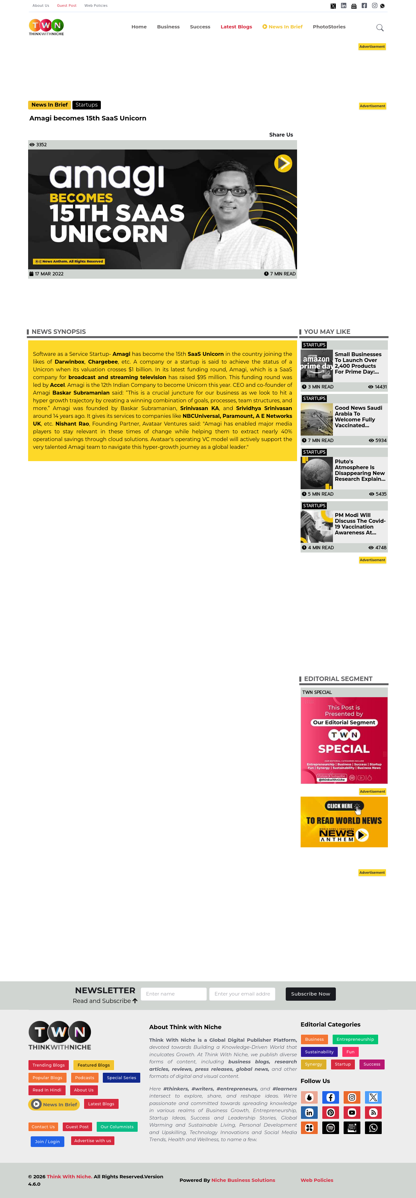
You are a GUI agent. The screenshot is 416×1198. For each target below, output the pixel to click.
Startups (87, 105)
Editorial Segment (338, 679)
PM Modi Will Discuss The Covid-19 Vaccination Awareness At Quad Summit (360, 524)
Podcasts (84, 1077)
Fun (351, 1051)
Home (139, 27)
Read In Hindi (47, 1090)
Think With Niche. (69, 1176)
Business (168, 27)
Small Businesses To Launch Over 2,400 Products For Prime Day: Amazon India (358, 363)
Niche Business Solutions (243, 1180)
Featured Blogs (94, 1065)
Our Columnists (117, 1126)
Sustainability (319, 1051)
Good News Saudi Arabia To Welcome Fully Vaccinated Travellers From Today (358, 417)
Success (200, 27)
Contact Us (43, 1126)
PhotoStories (329, 27)
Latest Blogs (236, 27)
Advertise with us (92, 1140)
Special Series (121, 1077)
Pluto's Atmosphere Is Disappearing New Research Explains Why (360, 470)
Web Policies (96, 6)
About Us (41, 6)
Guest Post (67, 6)
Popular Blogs (47, 1077)
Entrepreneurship (355, 1039)
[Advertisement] (218, 71)
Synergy (313, 1064)
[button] (380, 28)
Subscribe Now (310, 994)
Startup (343, 1064)
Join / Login (47, 1141)
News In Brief (282, 27)
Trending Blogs (49, 1065)
